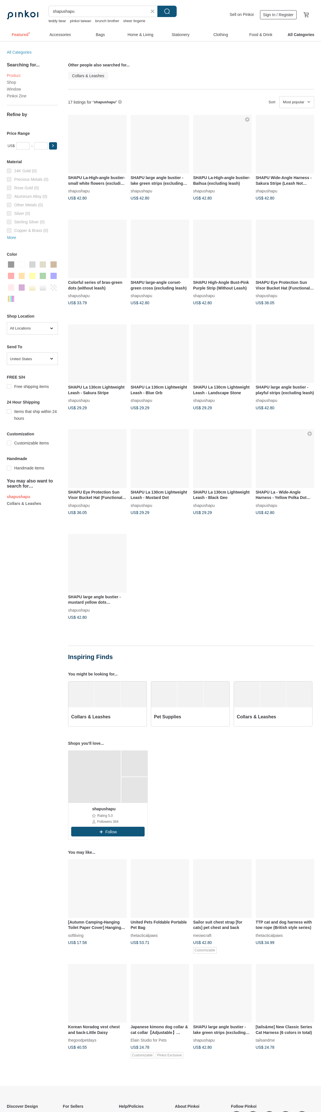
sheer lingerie (134, 21)
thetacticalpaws (144, 935)
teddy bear (57, 21)
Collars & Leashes (24, 503)
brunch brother (107, 21)
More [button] (11, 237)
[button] (53, 146)
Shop (11, 82)
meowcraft (202, 935)
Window (14, 89)
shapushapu (79, 191)
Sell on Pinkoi (242, 14)
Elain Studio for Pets (149, 1040)
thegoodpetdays (82, 1040)
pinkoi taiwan (80, 21)
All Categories (19, 52)
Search (167, 11)
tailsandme (265, 1040)
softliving (75, 935)
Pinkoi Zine (16, 96)
